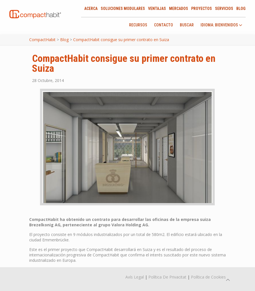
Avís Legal (134, 277)
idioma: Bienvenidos (221, 25)
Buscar (187, 25)
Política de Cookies (208, 277)
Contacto (163, 25)
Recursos (138, 25)
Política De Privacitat (167, 277)
